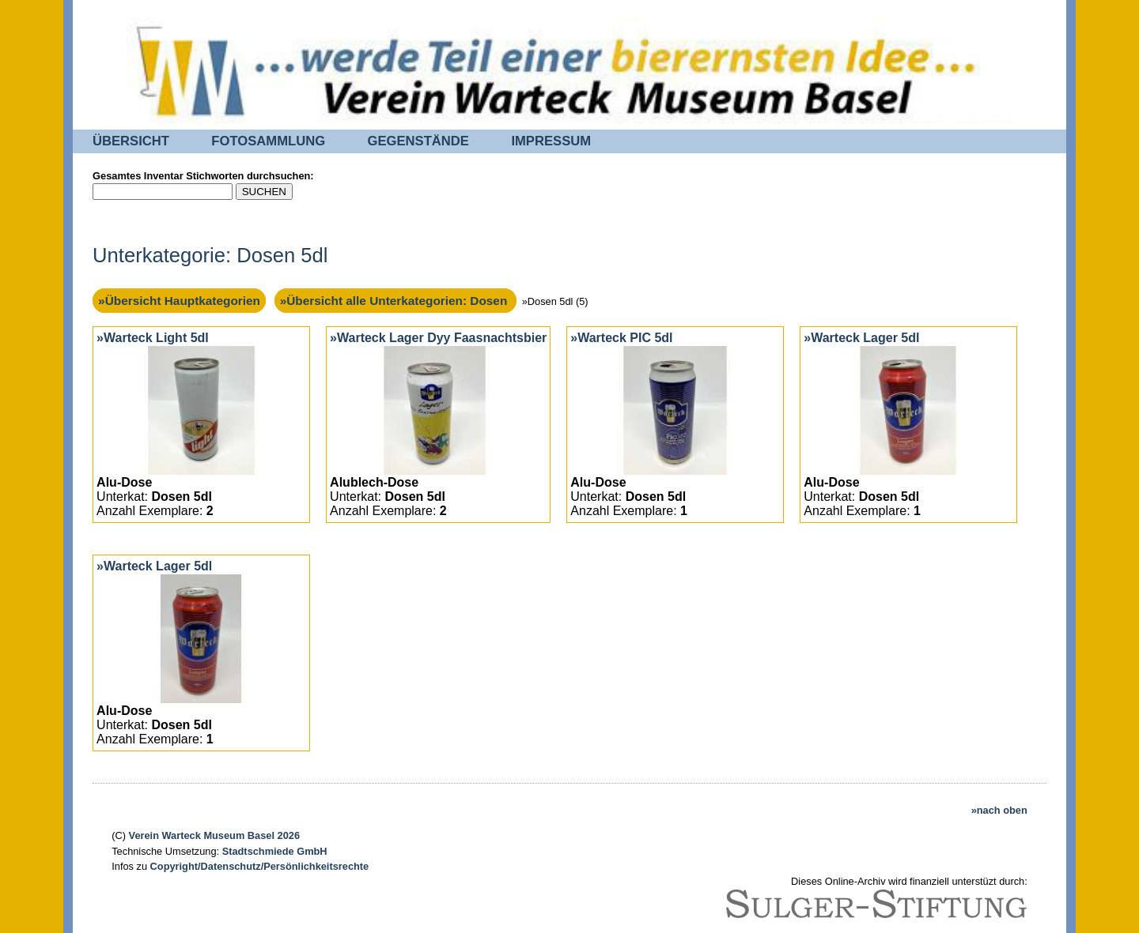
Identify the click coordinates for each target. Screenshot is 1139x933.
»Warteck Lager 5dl (861, 337)
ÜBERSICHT (131, 141)
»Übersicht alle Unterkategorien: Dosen (395, 300)
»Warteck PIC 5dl (621, 337)
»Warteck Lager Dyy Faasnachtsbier (438, 337)
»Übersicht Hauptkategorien (179, 300)
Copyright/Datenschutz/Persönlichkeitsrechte (259, 866)
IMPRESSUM (551, 141)
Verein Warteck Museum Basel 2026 (214, 835)
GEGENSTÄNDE (418, 141)
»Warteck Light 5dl (152, 337)
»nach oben (999, 810)
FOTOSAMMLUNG (268, 141)
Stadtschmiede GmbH (274, 851)
